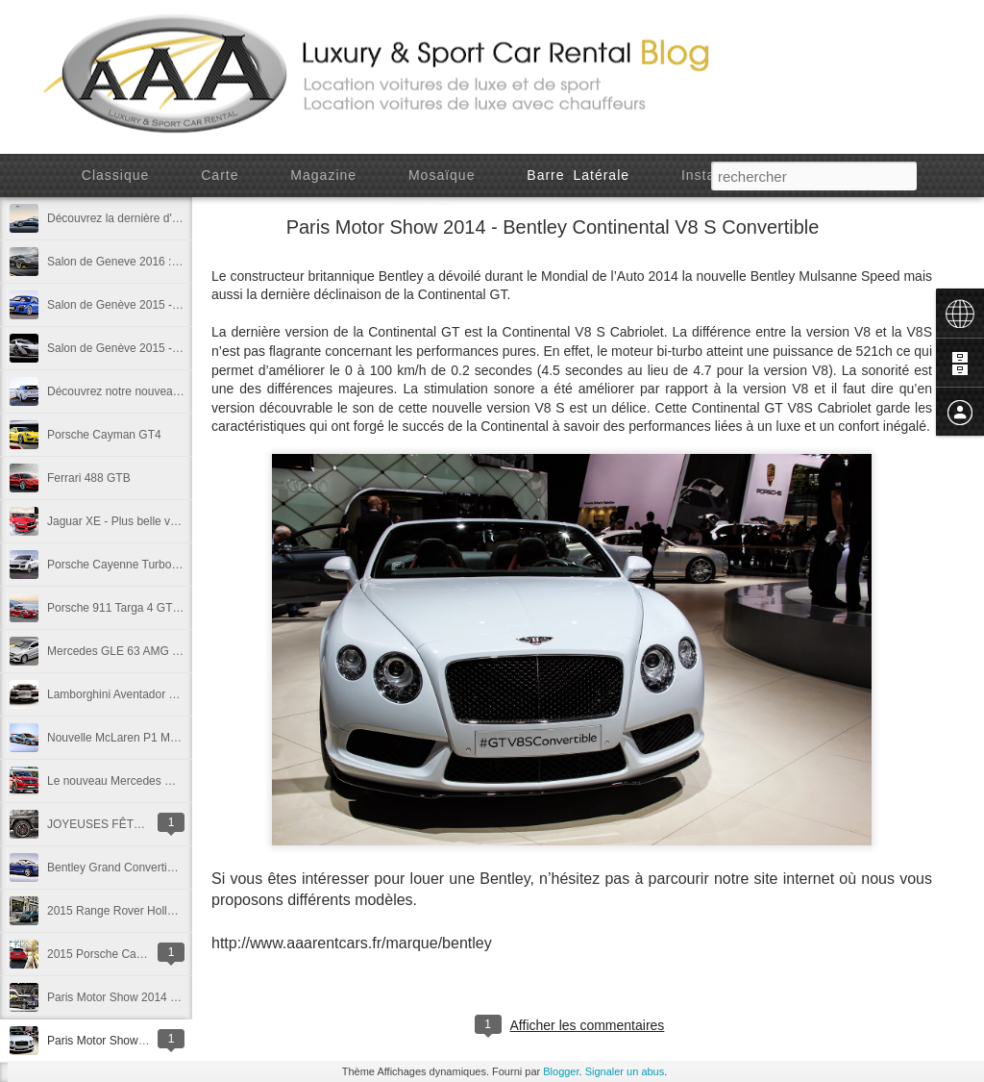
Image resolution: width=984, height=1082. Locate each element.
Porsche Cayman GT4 (104, 434)
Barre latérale (578, 175)
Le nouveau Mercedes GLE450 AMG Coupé (160, 781)
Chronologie (417, 208)
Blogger (560, 1071)
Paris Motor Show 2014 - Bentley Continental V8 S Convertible (553, 227)
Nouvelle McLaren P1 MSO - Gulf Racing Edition (171, 737)
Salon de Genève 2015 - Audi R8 (131, 305)
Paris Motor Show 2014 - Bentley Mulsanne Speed (176, 997)
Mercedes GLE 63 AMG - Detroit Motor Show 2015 (177, 651)
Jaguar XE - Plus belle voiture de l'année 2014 (165, 521)
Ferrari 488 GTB (89, 478)
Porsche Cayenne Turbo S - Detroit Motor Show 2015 (183, 564)
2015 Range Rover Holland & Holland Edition (162, 911)
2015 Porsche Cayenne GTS (120, 954)
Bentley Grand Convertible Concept (138, 867)
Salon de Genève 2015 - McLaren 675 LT (152, 348)
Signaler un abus (625, 1071)
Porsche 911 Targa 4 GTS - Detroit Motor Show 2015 (182, 608)
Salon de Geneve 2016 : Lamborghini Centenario (172, 261)
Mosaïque (441, 175)
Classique (115, 175)
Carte (219, 175)
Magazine (323, 175)
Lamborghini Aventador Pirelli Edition (141, 694)
